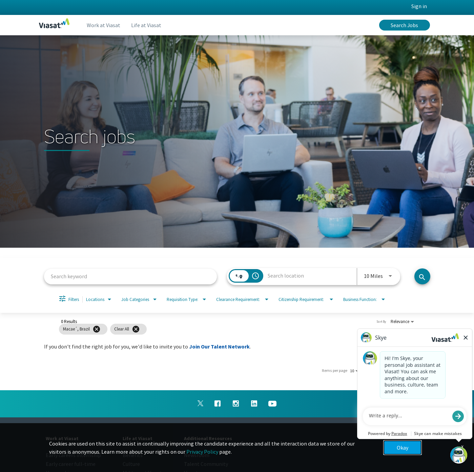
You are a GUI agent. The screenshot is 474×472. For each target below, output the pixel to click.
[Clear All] (136, 329)
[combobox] (130, 276)
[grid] (225, 329)
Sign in (419, 6)
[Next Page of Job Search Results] (421, 370)
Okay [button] (402, 447)
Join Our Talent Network (219, 346)
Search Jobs (404, 25)
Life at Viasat (146, 25)
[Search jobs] (422, 276)
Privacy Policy (202, 451)
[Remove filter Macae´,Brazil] (96, 329)
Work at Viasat (103, 25)
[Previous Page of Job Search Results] (407, 370)
